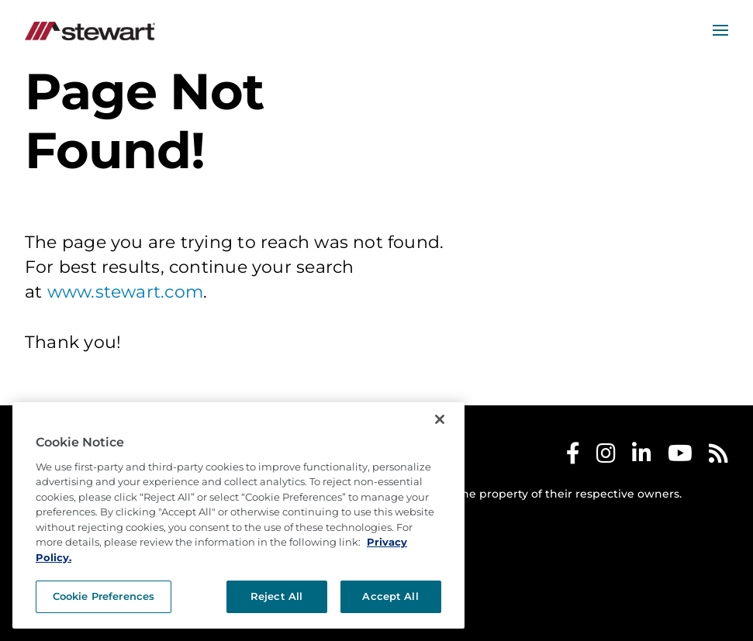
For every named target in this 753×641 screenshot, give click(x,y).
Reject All (276, 596)
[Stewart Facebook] (573, 457)
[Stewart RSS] (718, 457)
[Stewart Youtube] (680, 457)
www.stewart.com (125, 291)
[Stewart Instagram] (606, 457)
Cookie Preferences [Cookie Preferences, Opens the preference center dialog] (103, 596)
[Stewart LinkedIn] (641, 457)
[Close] (440, 419)
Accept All (390, 596)
